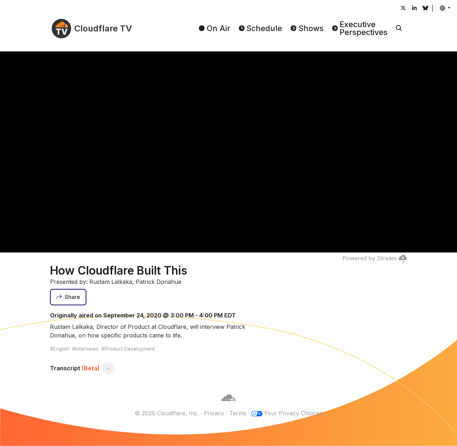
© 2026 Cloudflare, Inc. (167, 413)
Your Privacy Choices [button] (293, 413)
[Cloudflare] (228, 404)
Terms (237, 413)
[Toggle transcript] (108, 368)
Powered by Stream (374, 258)
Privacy (214, 413)
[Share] (68, 297)
